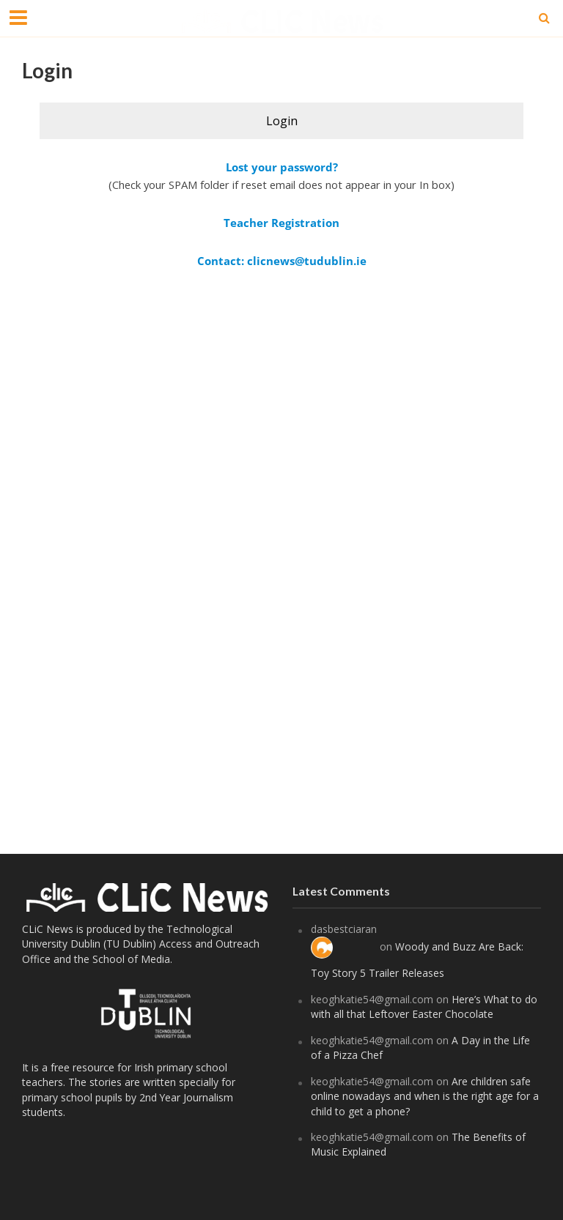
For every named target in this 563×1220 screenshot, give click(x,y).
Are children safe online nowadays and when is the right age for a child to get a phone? (425, 1096)
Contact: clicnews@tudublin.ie (282, 260)
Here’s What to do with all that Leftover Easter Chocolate (424, 1006)
